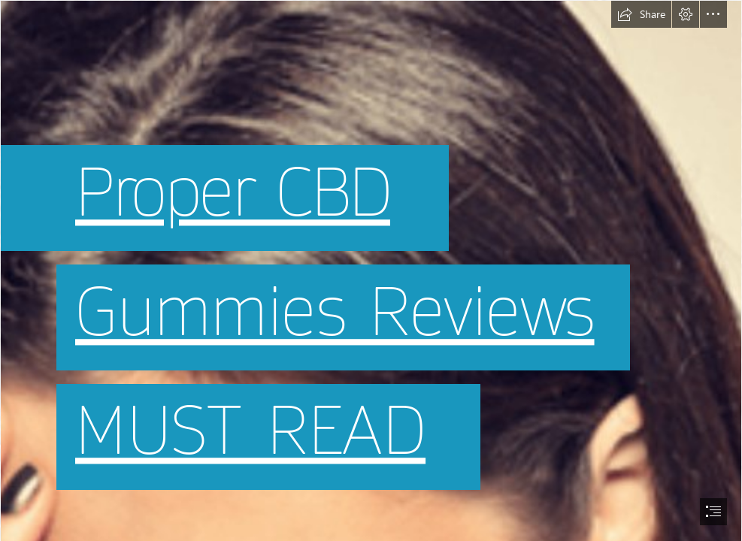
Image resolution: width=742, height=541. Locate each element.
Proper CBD (232, 192)
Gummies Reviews (335, 312)
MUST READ (250, 431)
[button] (641, 14)
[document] (371, 270)
